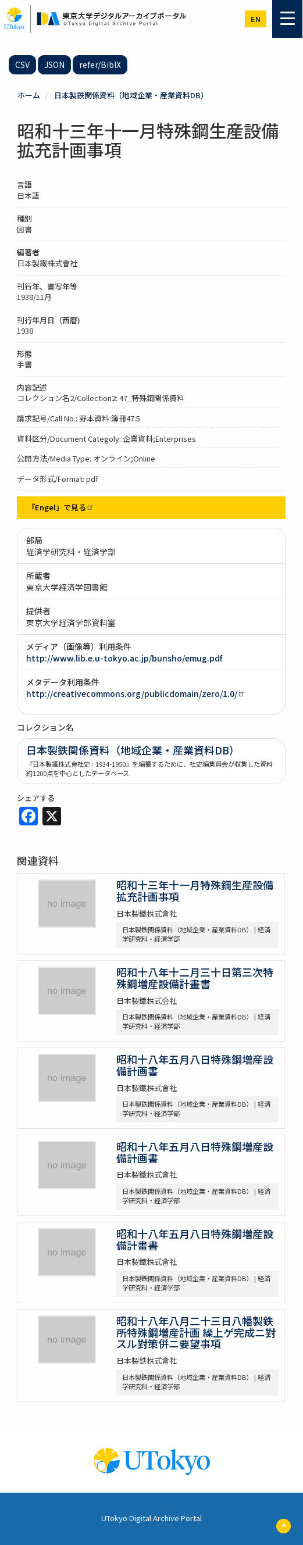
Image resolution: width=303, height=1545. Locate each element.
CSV (22, 64)
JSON (54, 64)
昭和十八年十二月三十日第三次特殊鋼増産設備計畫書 (194, 977)
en (256, 18)
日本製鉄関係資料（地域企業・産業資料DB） (131, 95)
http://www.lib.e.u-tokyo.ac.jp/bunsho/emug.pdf (124, 658)
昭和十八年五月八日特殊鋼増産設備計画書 (194, 1065)
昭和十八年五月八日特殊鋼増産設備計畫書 (194, 1239)
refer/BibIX (100, 64)
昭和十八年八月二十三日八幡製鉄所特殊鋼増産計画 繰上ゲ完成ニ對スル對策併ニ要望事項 (196, 1332)
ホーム (28, 95)
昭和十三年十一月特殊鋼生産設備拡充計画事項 (194, 890)
